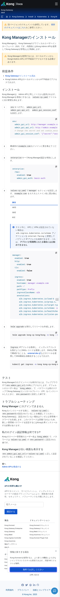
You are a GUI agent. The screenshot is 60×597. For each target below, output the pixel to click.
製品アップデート (11, 544)
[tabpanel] (34, 271)
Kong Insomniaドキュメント (40, 535)
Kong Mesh (8, 535)
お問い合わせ (34, 575)
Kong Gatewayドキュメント (39, 528)
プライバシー (23, 590)
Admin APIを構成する (11, 467)
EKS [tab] (14, 202)
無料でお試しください (33, 569)
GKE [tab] (14, 212)
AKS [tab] (14, 207)
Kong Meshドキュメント (38, 531)
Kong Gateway (18, 17)
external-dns (33, 353)
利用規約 (10, 590)
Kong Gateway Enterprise (13, 528)
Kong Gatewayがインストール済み (20, 76)
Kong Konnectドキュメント (39, 525)
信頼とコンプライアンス (43, 590)
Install (30, 17)
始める (7, 547)
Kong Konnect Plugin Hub (39, 538)
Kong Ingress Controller (13, 538)
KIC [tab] (13, 217)
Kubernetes (42, 17)
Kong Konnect (10, 525)
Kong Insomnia (10, 541)
